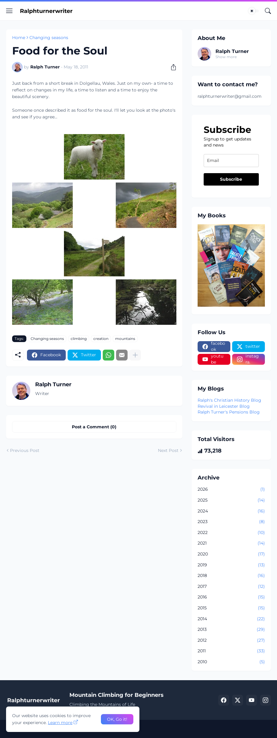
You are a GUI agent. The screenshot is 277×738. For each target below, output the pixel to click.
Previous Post (24, 450)
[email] (231, 160)
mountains (125, 338)
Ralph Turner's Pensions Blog (229, 412)
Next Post (168, 450)
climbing (79, 338)
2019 (231, 565)
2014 (231, 619)
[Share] (171, 67)
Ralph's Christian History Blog (229, 400)
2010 (231, 662)
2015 (231, 608)
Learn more (60, 722)
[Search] (268, 11)
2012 (231, 641)
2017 (231, 587)
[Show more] (135, 355)
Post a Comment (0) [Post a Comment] (94, 427)
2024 (231, 511)
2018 (231, 576)
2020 (231, 554)
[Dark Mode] (254, 11)
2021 (231, 543)
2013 (231, 630)
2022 (231, 533)
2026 (231, 489)
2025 (231, 500)
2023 (231, 522)
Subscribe (231, 179)
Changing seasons (48, 37)
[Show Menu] (9, 11)
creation (100, 338)
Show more (226, 56)
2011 (231, 651)
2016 (231, 597)
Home (18, 37)
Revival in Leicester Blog (224, 406)
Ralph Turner (232, 51)
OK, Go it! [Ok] (117, 719)
